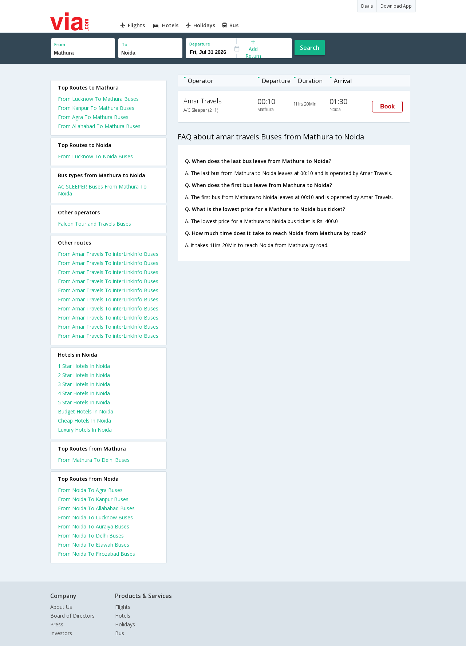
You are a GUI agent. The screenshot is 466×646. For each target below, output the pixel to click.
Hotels (122, 615)
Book (387, 106)
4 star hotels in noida (84, 393)
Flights (122, 606)
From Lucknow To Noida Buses (95, 156)
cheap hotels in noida (84, 420)
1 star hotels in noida (84, 365)
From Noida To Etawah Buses (93, 544)
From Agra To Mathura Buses (93, 117)
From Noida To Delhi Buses (91, 535)
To (124, 44)
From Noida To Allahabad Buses (96, 508)
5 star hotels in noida (84, 402)
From (59, 44)
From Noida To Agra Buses (90, 490)
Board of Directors (72, 615)
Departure (199, 44)
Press (56, 624)
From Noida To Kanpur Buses (93, 499)
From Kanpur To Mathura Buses (96, 107)
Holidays (125, 624)
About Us (61, 606)
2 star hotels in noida (84, 375)
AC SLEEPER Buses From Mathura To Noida (102, 190)
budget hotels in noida (85, 411)
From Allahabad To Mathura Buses (99, 126)
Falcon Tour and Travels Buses (94, 223)
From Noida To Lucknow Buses (95, 517)
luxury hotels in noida (85, 429)
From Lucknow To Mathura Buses (98, 98)
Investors (61, 633)
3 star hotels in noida (84, 384)
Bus (119, 633)
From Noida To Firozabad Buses (96, 553)
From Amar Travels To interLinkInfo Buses (108, 253)
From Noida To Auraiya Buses (93, 526)
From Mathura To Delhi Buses (94, 459)
